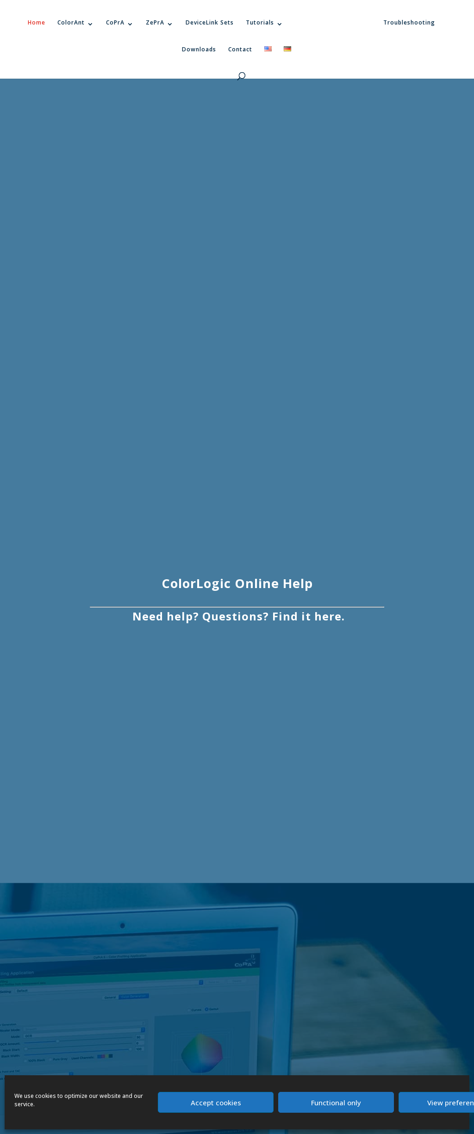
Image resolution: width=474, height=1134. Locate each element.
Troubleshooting (409, 22)
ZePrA (155, 22)
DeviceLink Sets (210, 22)
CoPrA (115, 22)
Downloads (199, 49)
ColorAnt (71, 22)
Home (36, 22)
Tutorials (260, 22)
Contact (240, 49)
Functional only (336, 1102)
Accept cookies (216, 1102)
